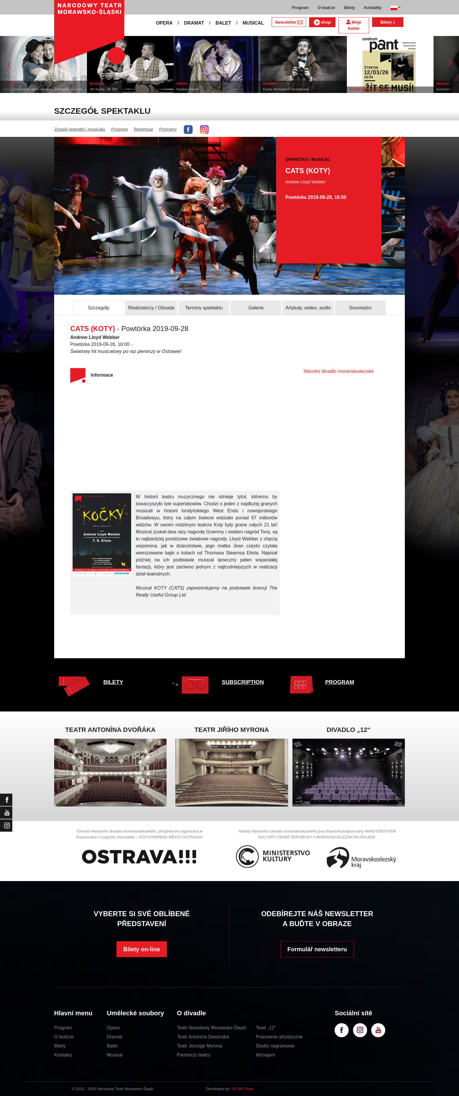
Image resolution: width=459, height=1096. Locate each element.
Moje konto (353, 25)
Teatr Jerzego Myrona (199, 1045)
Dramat (114, 1036)
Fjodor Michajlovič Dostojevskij (298, 89)
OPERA (164, 22)
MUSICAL (253, 22)
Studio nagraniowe (275, 1045)
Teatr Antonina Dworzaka (203, 1036)
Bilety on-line (141, 949)
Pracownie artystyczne (279, 1036)
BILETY (113, 682)
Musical (115, 1054)
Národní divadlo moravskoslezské (339, 371)
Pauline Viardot (200, 89)
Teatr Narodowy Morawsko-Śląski (211, 1027)
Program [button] (300, 7)
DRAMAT (194, 22)
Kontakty (63, 1054)
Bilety (387, 22)
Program (119, 129)
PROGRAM (339, 682)
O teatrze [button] (326, 7)
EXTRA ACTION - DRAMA (381, 89)
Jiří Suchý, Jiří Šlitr (116, 89)
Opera (113, 1027)
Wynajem (265, 1054)
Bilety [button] (349, 7)
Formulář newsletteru (317, 949)
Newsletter (288, 22)
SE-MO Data (242, 1089)
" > (191, 684)
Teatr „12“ (266, 1027)
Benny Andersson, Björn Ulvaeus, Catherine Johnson (55, 89)
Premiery (168, 129)
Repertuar (143, 129)
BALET (223, 22)
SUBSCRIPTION (243, 682)
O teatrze (63, 1036)
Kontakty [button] (373, 7)
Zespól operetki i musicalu (79, 129)
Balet (112, 1045)
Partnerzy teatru (193, 1054)
